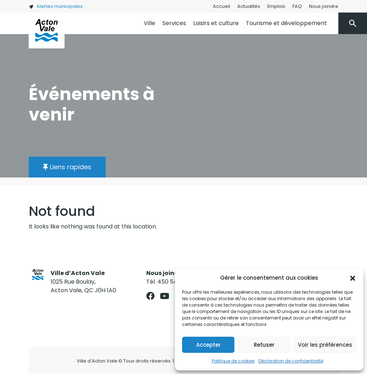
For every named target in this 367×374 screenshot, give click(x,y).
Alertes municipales (56, 6)
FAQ (297, 6)
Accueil (221, 6)
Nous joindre (323, 6)
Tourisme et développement (286, 23)
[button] (352, 277)
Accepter (208, 345)
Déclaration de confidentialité (290, 361)
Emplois (276, 6)
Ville (149, 23)
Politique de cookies (233, 361)
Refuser (264, 345)
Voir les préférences (325, 345)
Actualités (248, 6)
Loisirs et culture (216, 23)
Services (174, 23)
